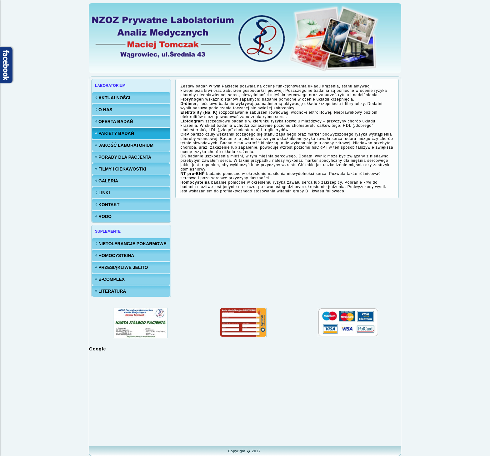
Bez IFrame (245, 398)
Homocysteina (116, 255)
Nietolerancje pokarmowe (132, 243)
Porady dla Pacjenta (124, 157)
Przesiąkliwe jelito (123, 267)
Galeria (108, 180)
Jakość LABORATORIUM (125, 145)
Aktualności (114, 97)
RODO (105, 216)
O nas (105, 109)
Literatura (112, 291)
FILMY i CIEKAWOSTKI (122, 168)
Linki (104, 192)
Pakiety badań (116, 133)
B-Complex (111, 279)
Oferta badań (115, 121)
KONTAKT (108, 204)
